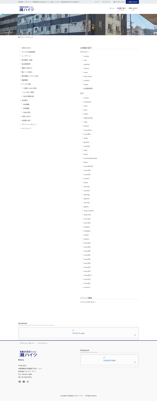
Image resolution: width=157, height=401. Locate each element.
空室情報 (25, 80)
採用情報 (26, 108)
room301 (87, 259)
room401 (87, 255)
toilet (86, 154)
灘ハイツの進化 (27, 72)
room (86, 72)
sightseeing (88, 118)
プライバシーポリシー (29, 124)
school (86, 98)
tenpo (86, 84)
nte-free (87, 202)
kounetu (87, 190)
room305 (87, 251)
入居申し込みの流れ (30, 88)
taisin (86, 182)
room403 (87, 283)
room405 (87, 134)
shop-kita (87, 215)
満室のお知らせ (27, 68)
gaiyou (86, 207)
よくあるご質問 (28, 92)
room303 (87, 271)
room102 (87, 279)
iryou (85, 106)
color (86, 122)
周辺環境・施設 (27, 60)
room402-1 (88, 275)
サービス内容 (26, 84)
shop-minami (89, 211)
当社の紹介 (27, 112)
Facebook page (78, 333)
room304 (87, 263)
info (85, 60)
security (86, 186)
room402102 (88, 166)
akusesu (87, 198)
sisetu (86, 114)
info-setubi (88, 76)
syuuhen (87, 64)
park (85, 110)
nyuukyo (87, 227)
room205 (87, 170)
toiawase (87, 231)
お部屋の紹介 (26, 120)
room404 (87, 247)
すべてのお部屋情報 (28, 52)
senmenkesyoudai (90, 158)
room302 (87, 223)
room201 (87, 219)
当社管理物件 (26, 64)
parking (86, 194)
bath (85, 150)
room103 (87, 267)
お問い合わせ (132, 2)
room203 (87, 243)
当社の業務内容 (28, 96)
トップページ (26, 56)
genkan (86, 142)
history (86, 68)
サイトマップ (106, 2)
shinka (86, 235)
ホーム (97, 2)
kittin (86, 162)
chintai (86, 56)
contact (86, 80)
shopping (87, 102)
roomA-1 (87, 287)
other (86, 138)
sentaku (87, 146)
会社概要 (26, 104)
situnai (86, 126)
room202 (87, 174)
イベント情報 (86, 297)
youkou (86, 239)
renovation (88, 130)
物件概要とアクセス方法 (30, 76)
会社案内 (25, 100)
